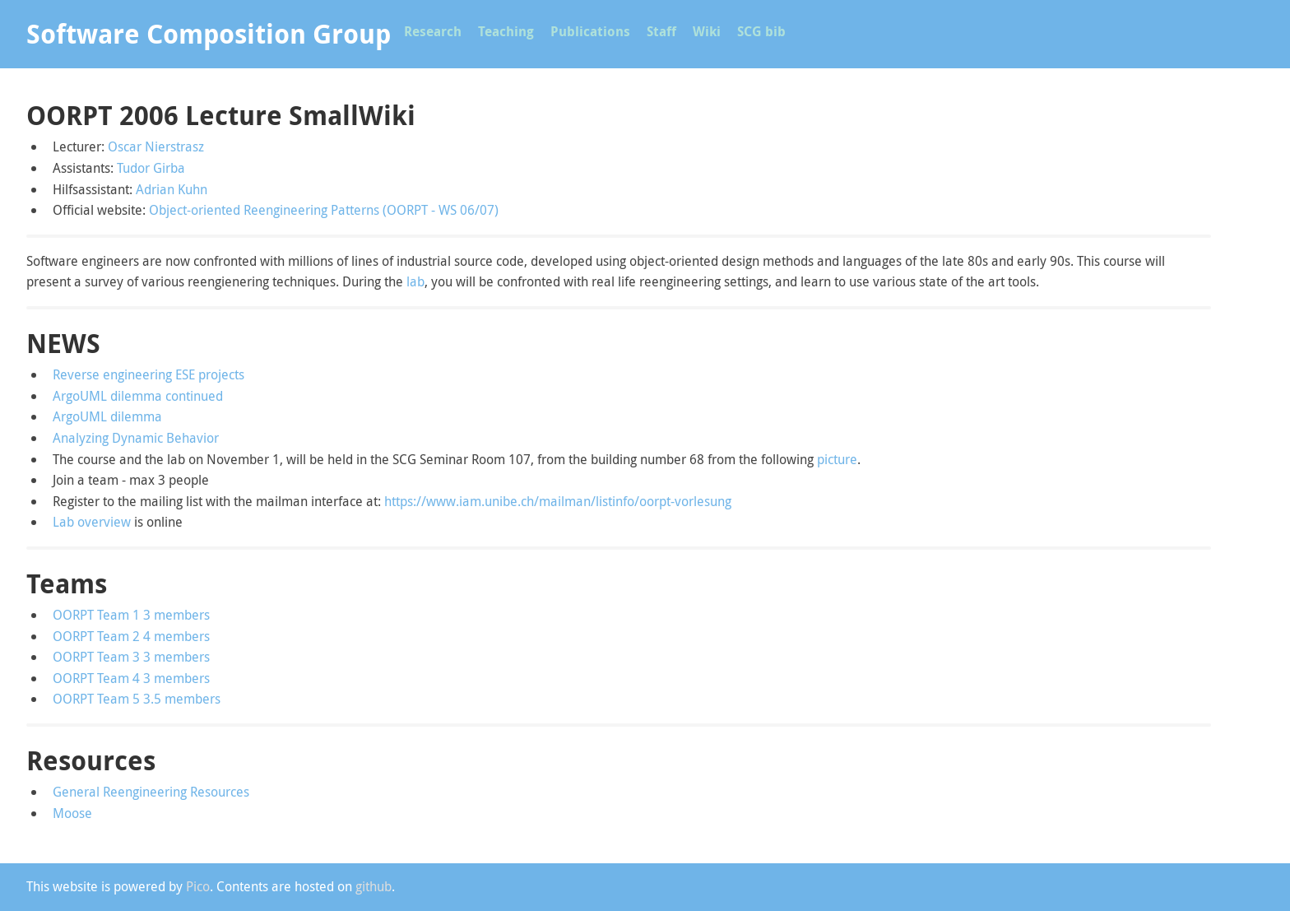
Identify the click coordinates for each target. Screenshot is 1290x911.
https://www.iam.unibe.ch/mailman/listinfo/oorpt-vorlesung (557, 501)
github (373, 886)
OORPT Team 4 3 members (131, 678)
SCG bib (761, 31)
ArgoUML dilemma (107, 416)
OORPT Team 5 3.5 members (136, 699)
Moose (72, 813)
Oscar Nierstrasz (156, 146)
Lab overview (92, 522)
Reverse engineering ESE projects (148, 374)
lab (415, 281)
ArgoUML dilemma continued (138, 396)
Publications (590, 31)
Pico (198, 886)
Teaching (506, 31)
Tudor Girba (151, 168)
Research (433, 31)
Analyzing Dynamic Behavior (136, 438)
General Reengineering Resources (151, 792)
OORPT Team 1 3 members (131, 615)
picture (837, 459)
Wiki (707, 31)
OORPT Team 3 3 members (131, 657)
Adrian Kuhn (171, 189)
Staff (661, 31)
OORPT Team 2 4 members (131, 636)
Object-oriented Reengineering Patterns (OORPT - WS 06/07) (324, 210)
